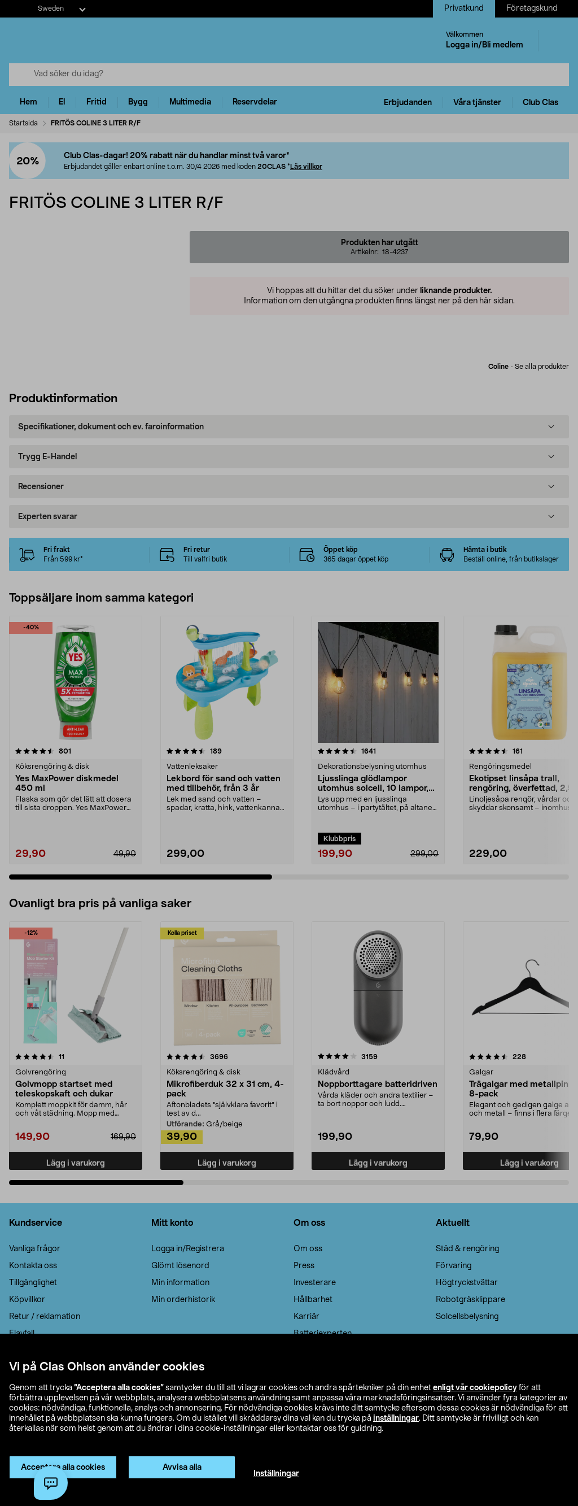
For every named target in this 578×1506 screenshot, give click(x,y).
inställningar (396, 1418)
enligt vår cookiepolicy (475, 1388)
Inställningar (276, 1474)
